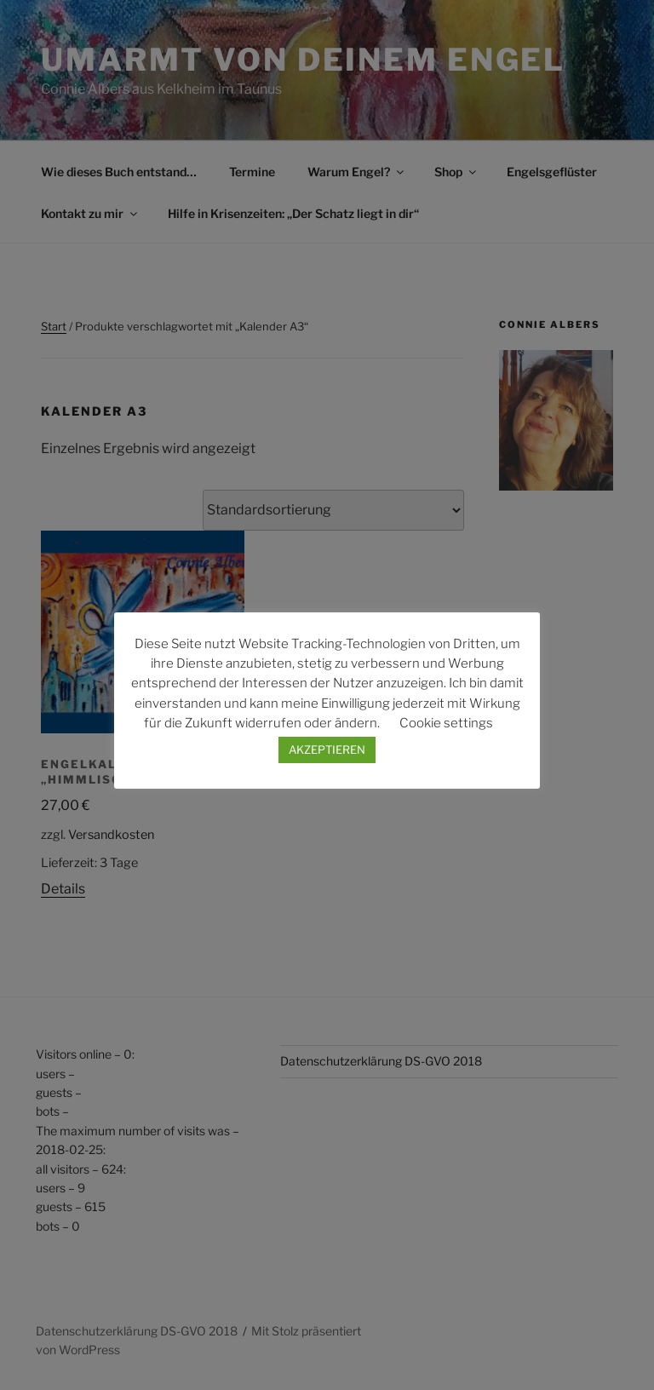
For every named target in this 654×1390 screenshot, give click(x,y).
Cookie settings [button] (446, 723)
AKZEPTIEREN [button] (327, 749)
